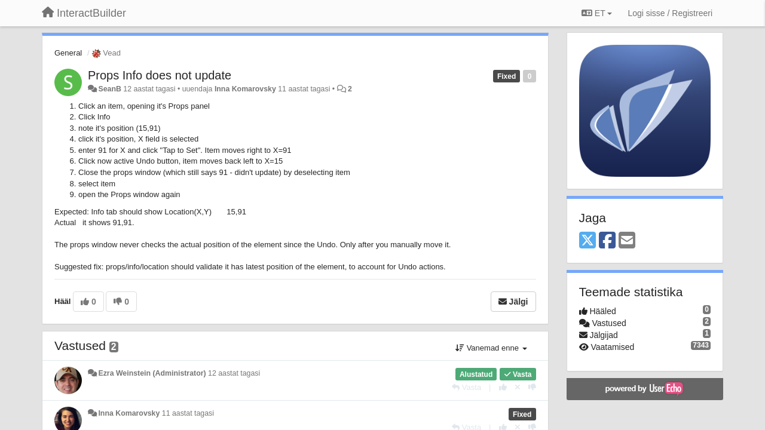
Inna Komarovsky (245, 89)
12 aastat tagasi (234, 373)
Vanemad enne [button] (491, 347)
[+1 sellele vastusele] (503, 387)
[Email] (627, 241)
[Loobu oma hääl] (518, 387)
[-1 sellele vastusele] (532, 387)
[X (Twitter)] (587, 241)
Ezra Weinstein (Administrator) (152, 373)
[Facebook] (607, 241)
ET (597, 13)
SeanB (109, 89)
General (68, 52)
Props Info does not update (159, 75)
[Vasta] (466, 387)
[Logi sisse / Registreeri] (670, 13)
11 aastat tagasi (188, 413)
